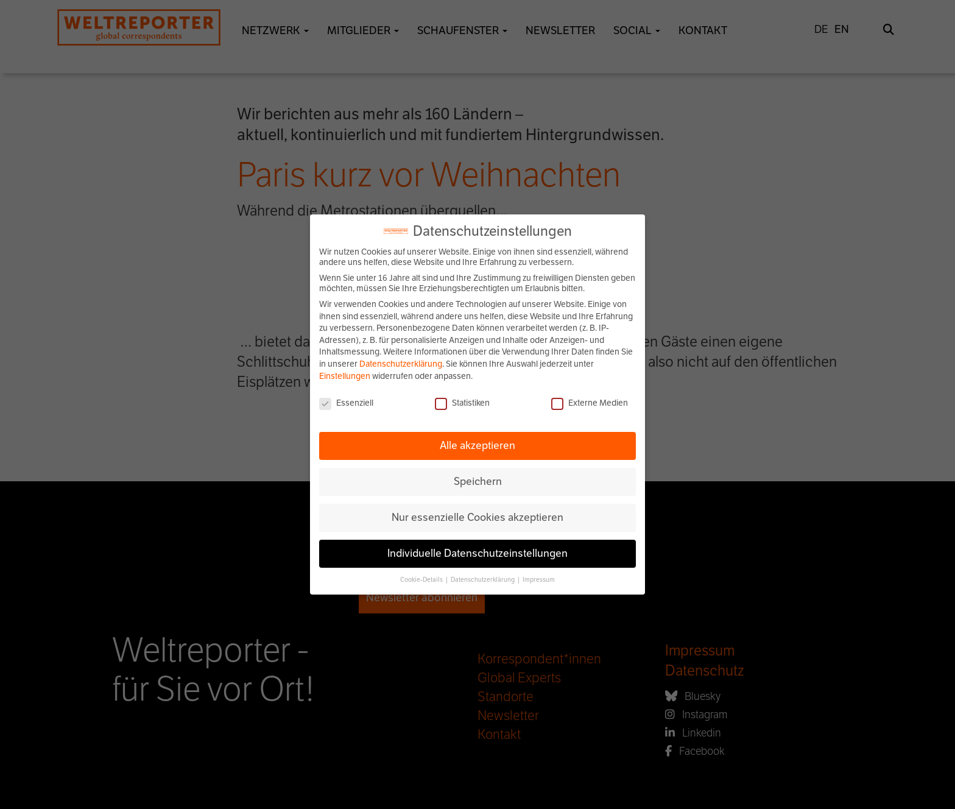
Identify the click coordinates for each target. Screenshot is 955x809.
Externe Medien (589, 403)
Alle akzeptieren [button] (477, 445)
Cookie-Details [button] (422, 580)
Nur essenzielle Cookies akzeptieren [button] (477, 517)
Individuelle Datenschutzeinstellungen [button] (477, 553)
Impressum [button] (539, 580)
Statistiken (462, 403)
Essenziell (346, 403)
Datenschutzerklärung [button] (483, 580)
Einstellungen (344, 376)
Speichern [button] (478, 481)
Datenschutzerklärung (400, 364)
